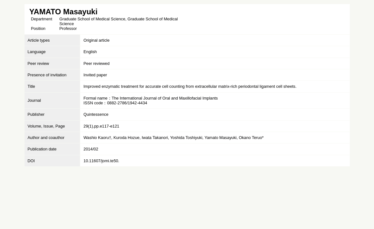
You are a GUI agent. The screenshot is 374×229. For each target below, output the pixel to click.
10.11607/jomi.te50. (101, 160)
